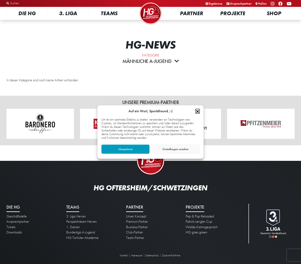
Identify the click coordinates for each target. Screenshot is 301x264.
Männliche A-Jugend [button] (150, 61)
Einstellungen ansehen (175, 149)
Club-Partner (134, 232)
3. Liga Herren (76, 216)
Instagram (273, 4)
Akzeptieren (125, 149)
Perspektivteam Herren (81, 221)
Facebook (281, 4)
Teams (109, 13)
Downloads (14, 232)
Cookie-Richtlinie (171, 255)
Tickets (10, 227)
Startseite (150, 3)
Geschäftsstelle (16, 216)
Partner (191, 13)
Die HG (27, 13)
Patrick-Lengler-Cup (199, 221)
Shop (274, 13)
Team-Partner (135, 237)
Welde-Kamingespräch (202, 227)
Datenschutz (152, 255)
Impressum (136, 255)
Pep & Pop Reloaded (200, 216)
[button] (198, 111)
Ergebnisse (215, 3)
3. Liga (68, 13)
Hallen (262, 3)
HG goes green (196, 232)
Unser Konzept (136, 216)
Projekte (232, 13)
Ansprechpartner (241, 3)
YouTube (289, 4)
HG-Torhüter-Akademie (82, 237)
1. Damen (73, 227)
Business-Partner (137, 227)
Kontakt (124, 255)
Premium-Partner (137, 221)
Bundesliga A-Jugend (80, 232)
